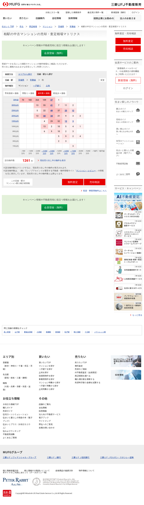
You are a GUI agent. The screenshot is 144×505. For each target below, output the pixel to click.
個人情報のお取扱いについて (37, 470)
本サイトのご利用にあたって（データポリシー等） (25, 472)
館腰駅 (48, 332)
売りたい (23, 18)
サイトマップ (45, 420)
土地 (48, 86)
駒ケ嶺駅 (77, 332)
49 (51, 110)
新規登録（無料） (119, 12)
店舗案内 (40, 18)
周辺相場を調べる (83, 375)
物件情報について (86, 470)
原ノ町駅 (7, 332)
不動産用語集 (9, 434)
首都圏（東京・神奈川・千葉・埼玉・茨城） (17, 366)
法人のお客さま (128, 18)
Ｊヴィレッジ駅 (100, 332)
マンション (23, 86)
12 (73, 110)
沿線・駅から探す (45, 74)
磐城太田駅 (28, 332)
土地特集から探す (47, 389)
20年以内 (15, 116)
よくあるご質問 (10, 437)
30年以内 (15, 105)
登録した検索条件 (73, 12)
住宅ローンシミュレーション (15, 414)
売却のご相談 (81, 369)
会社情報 (56, 18)
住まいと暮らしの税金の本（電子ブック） (17, 419)
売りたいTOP (81, 362)
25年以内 (15, 110)
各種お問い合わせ (47, 427)
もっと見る (137, 315)
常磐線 (33, 80)
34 (51, 116)
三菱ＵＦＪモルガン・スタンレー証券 (117, 457)
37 (51, 100)
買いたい (7, 18)
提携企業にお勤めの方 (104, 18)
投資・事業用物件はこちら (95, 191)
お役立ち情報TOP (11, 404)
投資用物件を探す (47, 375)
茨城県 (21, 80)
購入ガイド (8, 407)
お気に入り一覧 (52, 12)
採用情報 (72, 18)
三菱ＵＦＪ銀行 (54, 457)
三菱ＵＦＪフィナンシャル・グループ (20, 457)
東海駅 (57, 332)
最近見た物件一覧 (95, 12)
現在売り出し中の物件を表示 (53, 160)
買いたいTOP (45, 362)
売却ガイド (8, 411)
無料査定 (79, 365)
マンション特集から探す (49, 382)
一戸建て (37, 86)
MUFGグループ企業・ (125, 361)
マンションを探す (47, 365)
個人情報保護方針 (11, 470)
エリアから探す (25, 74)
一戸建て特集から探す (48, 385)
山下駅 (17, 332)
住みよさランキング (12, 431)
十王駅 (87, 332)
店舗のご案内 (45, 404)
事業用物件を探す (47, 379)
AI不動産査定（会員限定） (86, 372)
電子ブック (44, 417)
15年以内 (15, 121)
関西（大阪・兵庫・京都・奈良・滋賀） (16, 386)
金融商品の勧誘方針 (64, 470)
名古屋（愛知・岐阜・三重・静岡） (15, 376)
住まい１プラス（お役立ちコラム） (16, 426)
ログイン (136, 12)
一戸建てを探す (46, 369)
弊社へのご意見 (46, 424)
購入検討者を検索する (84, 379)
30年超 (16, 100)
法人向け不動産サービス (49, 414)
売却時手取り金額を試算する (87, 382)
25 (66, 110)
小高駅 (39, 332)
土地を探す (44, 372)
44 (44, 116)
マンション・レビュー (86, 171)
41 (51, 105)
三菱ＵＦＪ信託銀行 (81, 457)
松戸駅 (67, 332)
